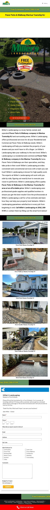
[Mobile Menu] (44, 3)
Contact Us (21, 503)
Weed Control (27, 502)
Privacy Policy (28, 503)
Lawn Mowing (8, 502)
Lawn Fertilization (18, 502)
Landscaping (19, 501)
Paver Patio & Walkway (29, 501)
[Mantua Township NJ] (25, 28)
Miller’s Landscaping (9, 501)
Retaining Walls (40, 501)
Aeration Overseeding (37, 502)
